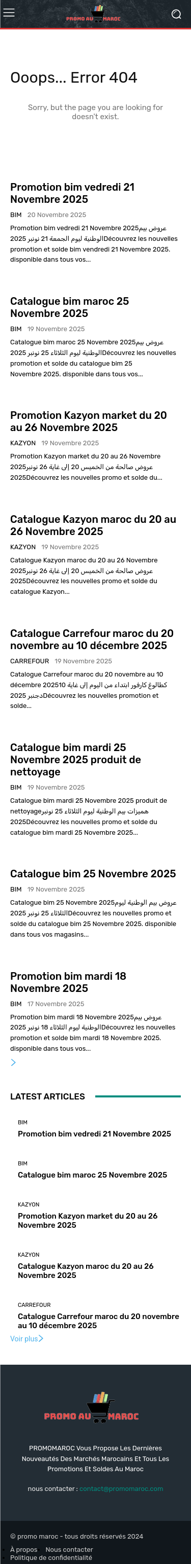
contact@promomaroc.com (121, 1488)
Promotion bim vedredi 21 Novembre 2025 (72, 193)
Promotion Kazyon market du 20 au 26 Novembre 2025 (88, 421)
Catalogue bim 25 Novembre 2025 (93, 874)
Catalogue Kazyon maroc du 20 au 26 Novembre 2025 (93, 525)
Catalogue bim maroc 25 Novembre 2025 (69, 307)
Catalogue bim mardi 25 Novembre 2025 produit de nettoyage (75, 759)
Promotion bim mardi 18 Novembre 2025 (68, 982)
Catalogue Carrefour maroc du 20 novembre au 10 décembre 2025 (92, 639)
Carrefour (29, 661)
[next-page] (13, 1063)
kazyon (23, 443)
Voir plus (27, 1339)
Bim (16, 214)
